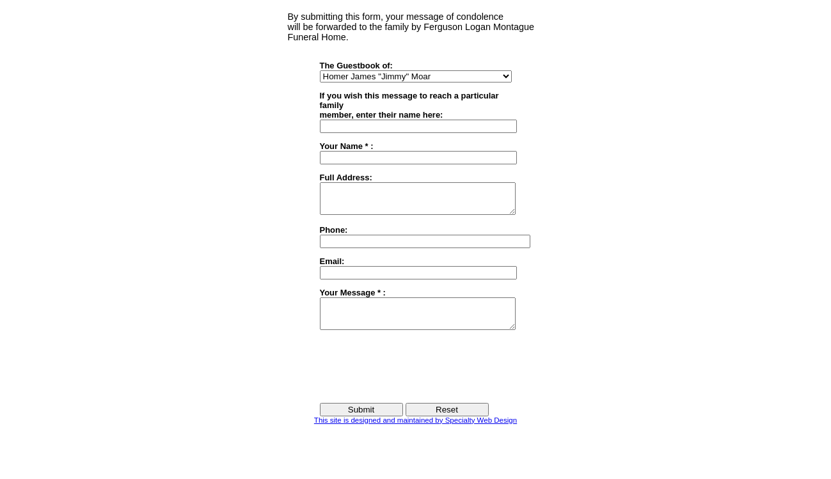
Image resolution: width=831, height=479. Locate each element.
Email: (332, 267)
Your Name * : (347, 146)
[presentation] (417, 377)
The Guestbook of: (356, 65)
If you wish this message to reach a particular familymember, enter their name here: (409, 105)
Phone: (334, 235)
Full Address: (346, 177)
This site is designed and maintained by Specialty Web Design (415, 432)
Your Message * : (353, 298)
